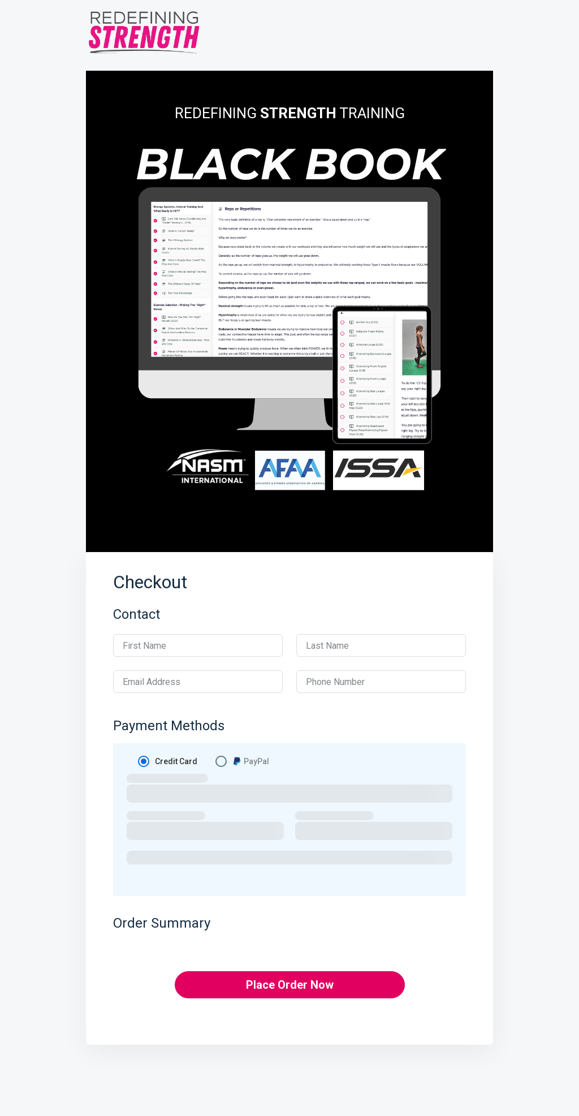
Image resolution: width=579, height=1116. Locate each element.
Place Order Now (290, 985)
